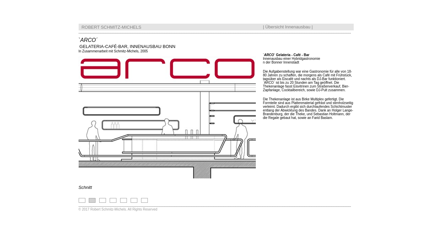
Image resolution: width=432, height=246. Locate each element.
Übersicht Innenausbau (287, 25)
